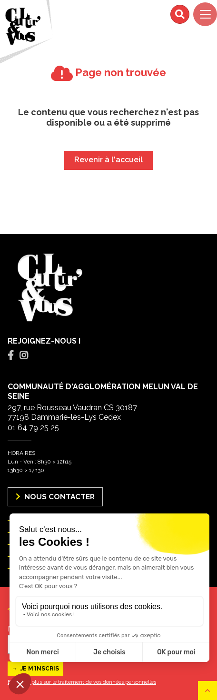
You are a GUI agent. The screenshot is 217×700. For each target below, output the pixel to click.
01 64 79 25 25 (33, 427)
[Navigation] (205, 14)
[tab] (11, 356)
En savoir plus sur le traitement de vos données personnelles (82, 682)
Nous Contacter (55, 496)
